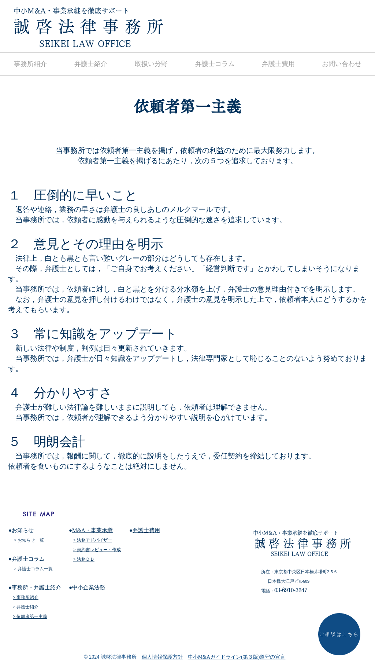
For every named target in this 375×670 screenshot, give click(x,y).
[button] (151, 64)
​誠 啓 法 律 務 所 (88, 26)
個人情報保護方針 (162, 657)
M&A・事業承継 (92, 530)
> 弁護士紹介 (25, 606)
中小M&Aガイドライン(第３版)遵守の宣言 (237, 657)
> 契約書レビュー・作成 (97, 549)
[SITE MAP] (38, 514)
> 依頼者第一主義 (30, 616)
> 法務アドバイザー (92, 540)
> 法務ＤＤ (83, 559)
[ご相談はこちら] (339, 634)
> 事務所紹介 (25, 597)
